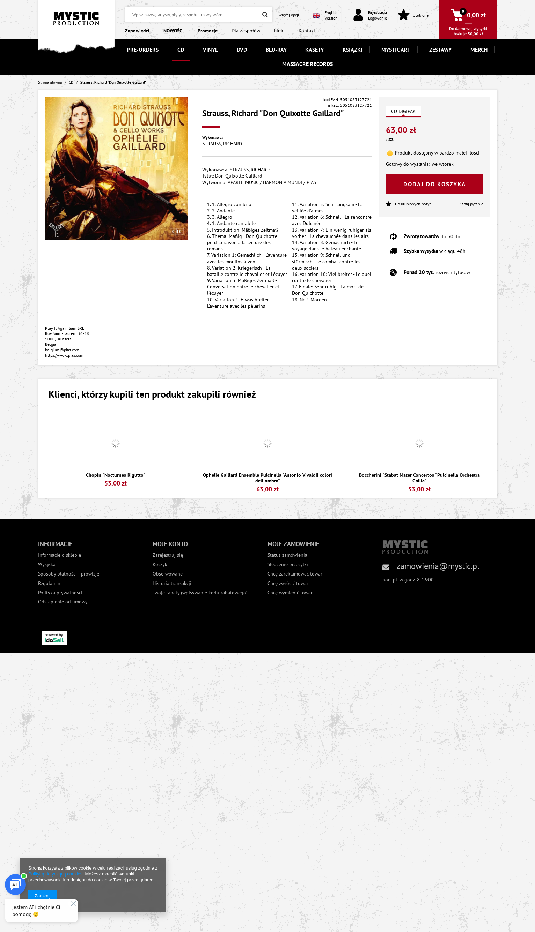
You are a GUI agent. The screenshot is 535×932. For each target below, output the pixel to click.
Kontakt (307, 31)
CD (180, 49)
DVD (242, 49)
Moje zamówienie (293, 544)
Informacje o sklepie (59, 555)
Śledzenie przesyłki (288, 565)
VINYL (210, 49)
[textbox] (198, 14)
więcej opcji (289, 14)
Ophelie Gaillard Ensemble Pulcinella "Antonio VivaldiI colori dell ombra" (267, 478)
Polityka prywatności (60, 593)
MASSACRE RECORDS (307, 63)
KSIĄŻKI (352, 49)
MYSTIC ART (395, 49)
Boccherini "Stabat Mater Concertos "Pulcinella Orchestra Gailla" (419, 478)
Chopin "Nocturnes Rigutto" (115, 475)
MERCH (479, 49)
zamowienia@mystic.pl (437, 566)
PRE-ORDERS (143, 49)
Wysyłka (47, 565)
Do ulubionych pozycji (409, 204)
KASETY (314, 49)
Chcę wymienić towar (290, 593)
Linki (279, 31)
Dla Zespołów (246, 31)
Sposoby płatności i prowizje (68, 574)
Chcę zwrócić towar (288, 583)
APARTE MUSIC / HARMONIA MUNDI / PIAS (272, 182)
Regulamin (49, 583)
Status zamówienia (287, 555)
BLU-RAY (276, 49)
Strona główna (50, 82)
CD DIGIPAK (403, 111)
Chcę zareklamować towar (295, 574)
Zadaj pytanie (471, 203)
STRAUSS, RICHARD (222, 144)
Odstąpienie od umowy (63, 602)
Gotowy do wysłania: (408, 164)
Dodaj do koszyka (434, 184)
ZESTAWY (440, 49)
